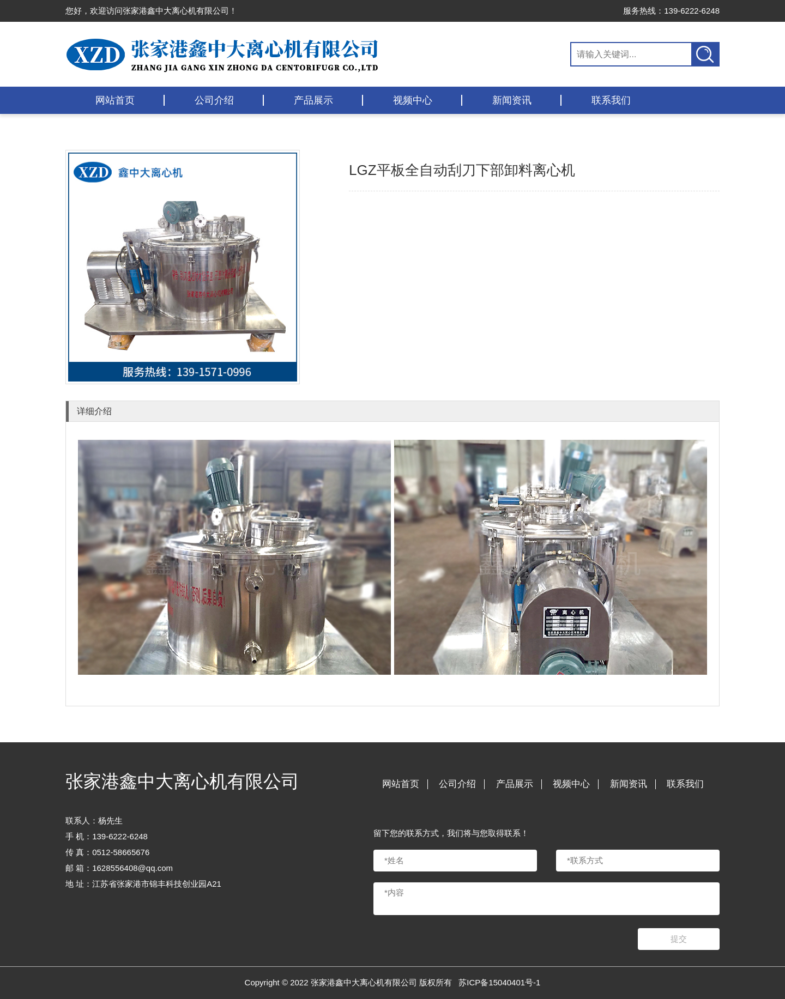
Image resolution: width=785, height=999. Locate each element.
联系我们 (611, 100)
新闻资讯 (512, 100)
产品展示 (313, 100)
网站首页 (115, 100)
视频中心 (412, 100)
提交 (679, 938)
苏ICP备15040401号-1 (499, 982)
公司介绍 (214, 100)
